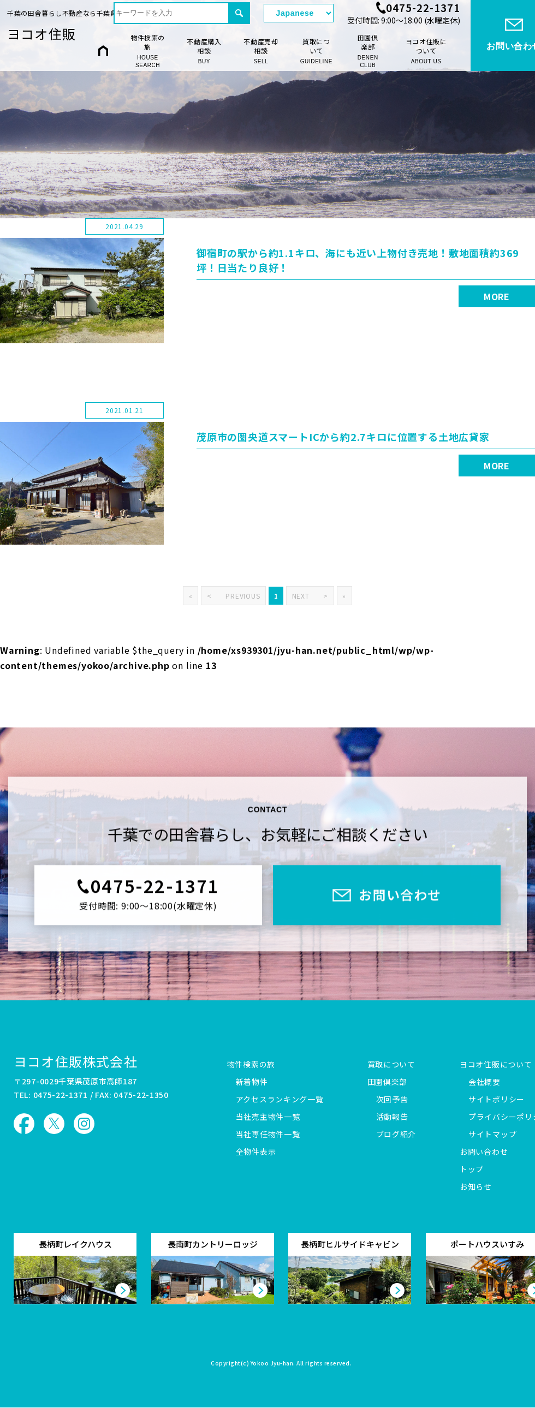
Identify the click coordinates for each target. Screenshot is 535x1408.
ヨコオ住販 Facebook (24, 1123)
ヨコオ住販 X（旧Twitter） (54, 1123)
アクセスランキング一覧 (280, 1099)
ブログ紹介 (396, 1134)
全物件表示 (256, 1152)
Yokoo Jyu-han (272, 1364)
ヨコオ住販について (426, 51)
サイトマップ (492, 1134)
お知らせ (476, 1187)
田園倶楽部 (367, 51)
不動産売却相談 (260, 51)
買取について (316, 51)
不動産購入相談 (204, 51)
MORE (497, 296)
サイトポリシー (496, 1099)
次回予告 (392, 1099)
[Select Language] (299, 13)
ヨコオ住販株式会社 (76, 1061)
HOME (103, 50)
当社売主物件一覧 (268, 1117)
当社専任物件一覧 (268, 1134)
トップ (472, 1169)
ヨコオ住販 (41, 33)
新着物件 (252, 1082)
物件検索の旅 (147, 51)
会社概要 (484, 1082)
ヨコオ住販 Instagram (84, 1123)
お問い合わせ (484, 1152)
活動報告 (392, 1117)
